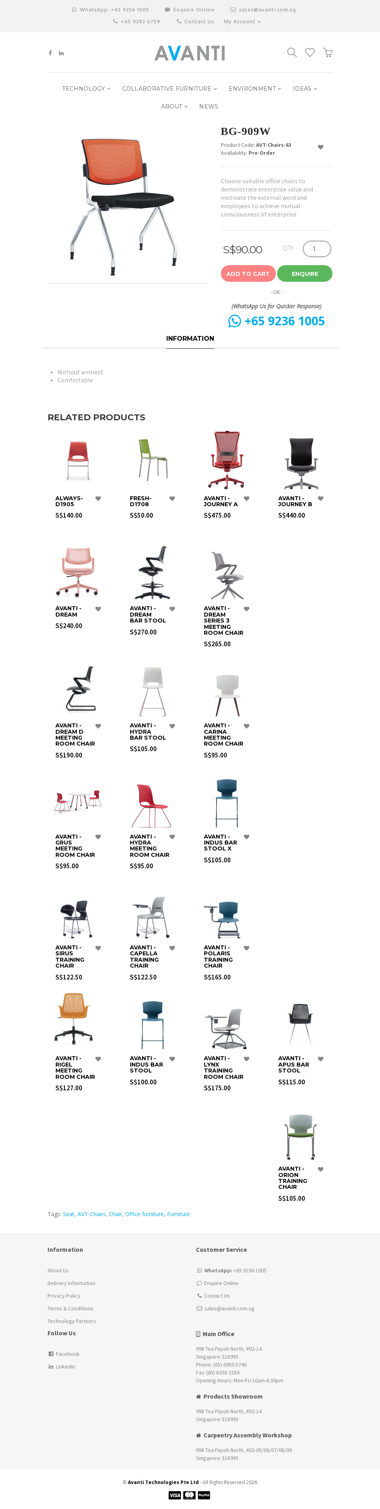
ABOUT (174, 106)
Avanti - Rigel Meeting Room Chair (75, 1067)
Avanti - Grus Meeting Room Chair (75, 846)
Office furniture (144, 1214)
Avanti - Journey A (221, 501)
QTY (288, 248)
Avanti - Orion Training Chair (292, 1178)
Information (190, 338)
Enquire (305, 273)
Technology (86, 88)
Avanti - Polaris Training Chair (218, 957)
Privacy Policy (64, 1295)
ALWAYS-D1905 (69, 501)
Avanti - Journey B (295, 501)
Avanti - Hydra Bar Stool (148, 732)
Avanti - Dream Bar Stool (148, 614)
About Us (58, 1270)
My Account (242, 22)
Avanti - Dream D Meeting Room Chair (75, 735)
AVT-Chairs (92, 1214)
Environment (255, 88)
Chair (115, 1214)
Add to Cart (248, 273)
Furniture (178, 1214)
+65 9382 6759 (136, 22)
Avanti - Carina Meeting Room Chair (223, 735)
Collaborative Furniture (169, 88)
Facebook (64, 1353)
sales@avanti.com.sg (263, 10)
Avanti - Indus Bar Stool (146, 1064)
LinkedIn (61, 1366)
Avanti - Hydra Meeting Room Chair (149, 846)
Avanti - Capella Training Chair (144, 957)
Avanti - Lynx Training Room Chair (223, 1067)
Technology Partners (72, 1321)
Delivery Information (71, 1283)
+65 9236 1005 (110, 10)
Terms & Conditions (70, 1308)
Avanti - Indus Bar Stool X (220, 843)
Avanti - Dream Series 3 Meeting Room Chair (223, 620)
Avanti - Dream (68, 611)
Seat (68, 1214)
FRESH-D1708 (141, 501)
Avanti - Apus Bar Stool (293, 1064)
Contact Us (195, 22)
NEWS (208, 106)
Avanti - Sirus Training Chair (69, 957)
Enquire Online (221, 1283)
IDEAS (305, 88)
